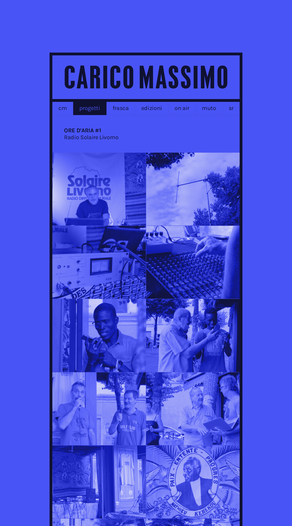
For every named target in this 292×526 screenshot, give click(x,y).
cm (62, 108)
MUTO (209, 108)
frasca (121, 108)
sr (231, 108)
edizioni (151, 108)
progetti (89, 108)
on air (182, 108)
